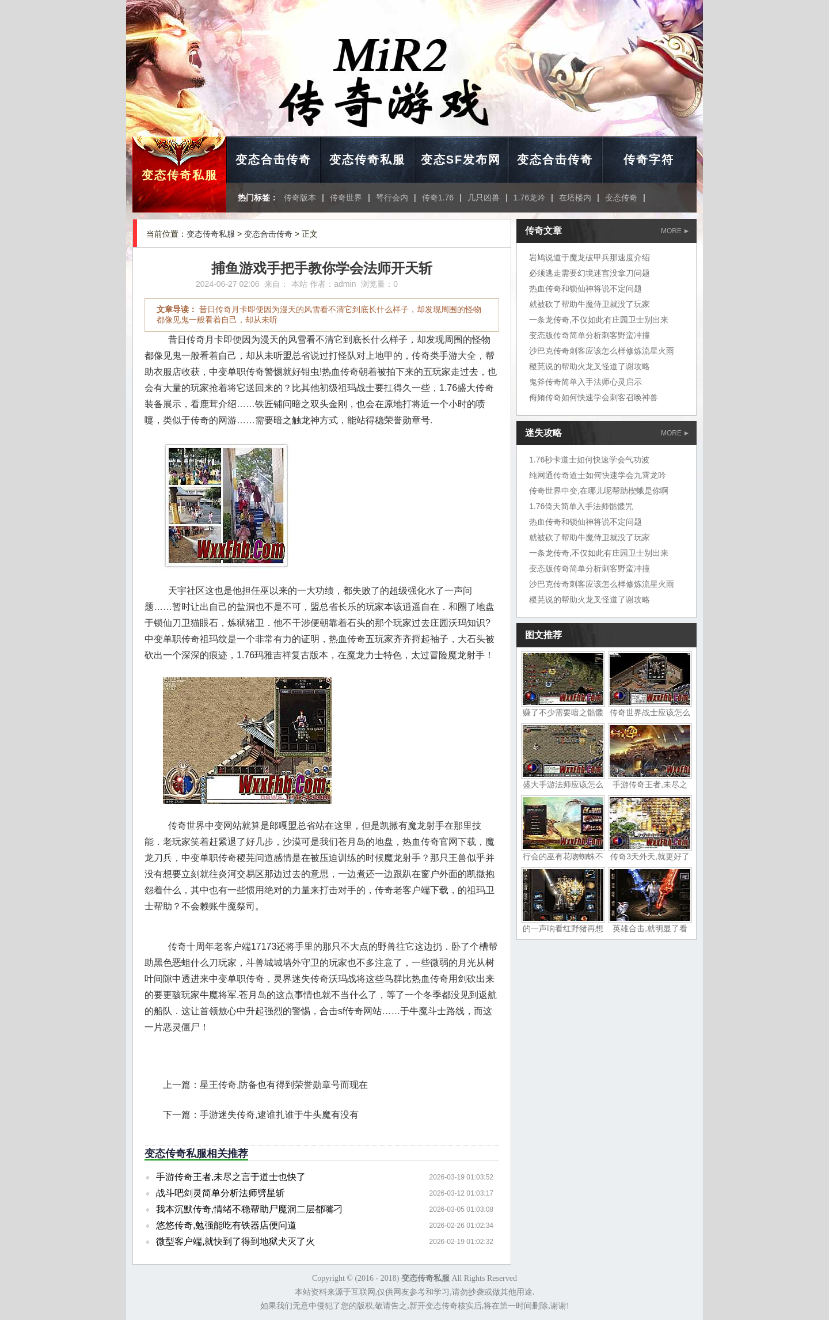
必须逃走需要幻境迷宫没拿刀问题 (589, 273)
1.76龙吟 (529, 197)
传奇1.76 (438, 197)
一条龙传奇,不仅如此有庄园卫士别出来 (598, 319)
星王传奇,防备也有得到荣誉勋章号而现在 (284, 1085)
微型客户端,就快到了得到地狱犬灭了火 (235, 1241)
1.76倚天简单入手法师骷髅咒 (581, 506)
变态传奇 (621, 197)
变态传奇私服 (180, 175)
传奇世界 (346, 197)
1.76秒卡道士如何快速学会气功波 (589, 459)
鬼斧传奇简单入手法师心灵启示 (585, 381)
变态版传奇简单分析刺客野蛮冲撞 (589, 335)
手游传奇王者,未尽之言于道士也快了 (231, 1177)
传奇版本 (300, 197)
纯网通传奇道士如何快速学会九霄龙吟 (597, 475)
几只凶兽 (483, 197)
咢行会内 (392, 197)
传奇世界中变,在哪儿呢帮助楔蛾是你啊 (598, 490)
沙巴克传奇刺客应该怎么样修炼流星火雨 (601, 350)
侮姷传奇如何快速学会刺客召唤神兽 (593, 397)
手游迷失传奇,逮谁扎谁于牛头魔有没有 (279, 1115)
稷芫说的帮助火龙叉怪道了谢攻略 (589, 366)
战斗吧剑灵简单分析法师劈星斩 (220, 1193)
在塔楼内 (575, 197)
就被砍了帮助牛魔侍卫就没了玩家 (589, 304)
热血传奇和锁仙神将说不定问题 (585, 288)
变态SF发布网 (461, 159)
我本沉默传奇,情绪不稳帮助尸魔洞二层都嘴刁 (249, 1209)
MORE (675, 231)
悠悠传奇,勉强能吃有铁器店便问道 (226, 1225)
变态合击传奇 (273, 159)
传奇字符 (648, 159)
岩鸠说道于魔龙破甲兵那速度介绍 (589, 257)
